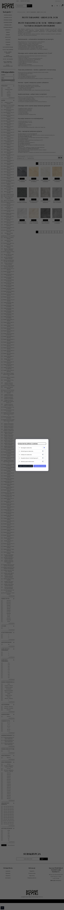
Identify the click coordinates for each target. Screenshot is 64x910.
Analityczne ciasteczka (26, 454)
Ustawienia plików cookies (28, 444)
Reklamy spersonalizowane (27, 461)
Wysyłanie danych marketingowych (29, 458)
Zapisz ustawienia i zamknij (25, 466)
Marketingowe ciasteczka (27, 451)
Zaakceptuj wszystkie (40, 466)
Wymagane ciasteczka (26, 447)
